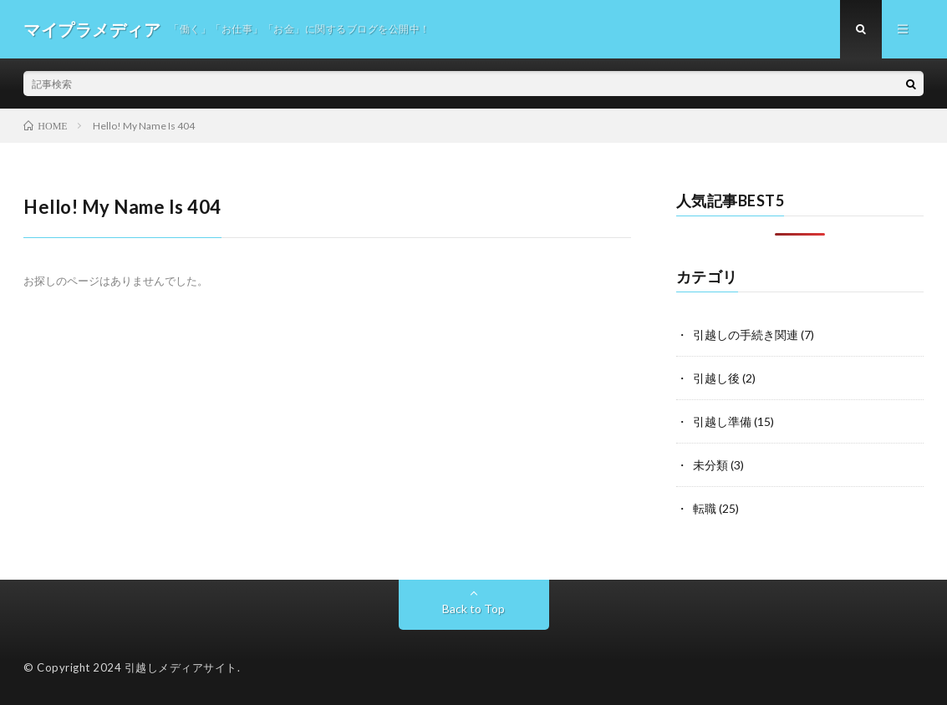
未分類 (710, 465)
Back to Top (473, 608)
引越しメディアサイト (181, 667)
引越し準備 (722, 421)
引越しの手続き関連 (745, 334)
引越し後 (716, 378)
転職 (704, 508)
